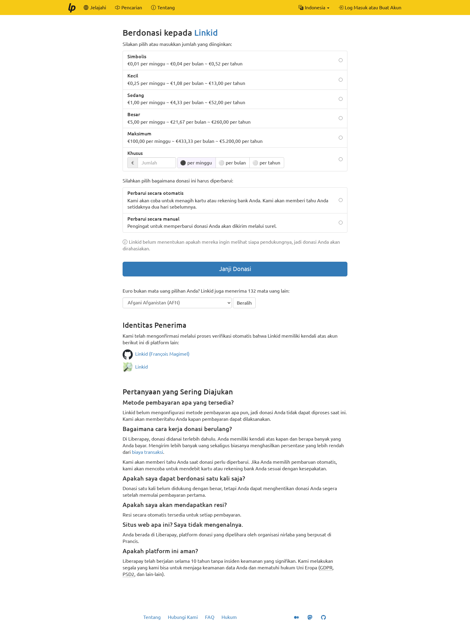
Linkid (206, 32)
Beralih (244, 303)
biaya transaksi (147, 452)
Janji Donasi (235, 268)
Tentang (152, 617)
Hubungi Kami (183, 617)
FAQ (209, 617)
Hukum (229, 617)
